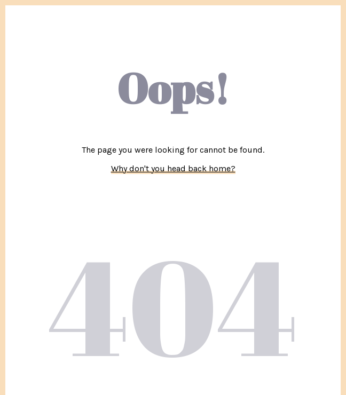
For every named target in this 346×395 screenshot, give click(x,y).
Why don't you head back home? (173, 168)
